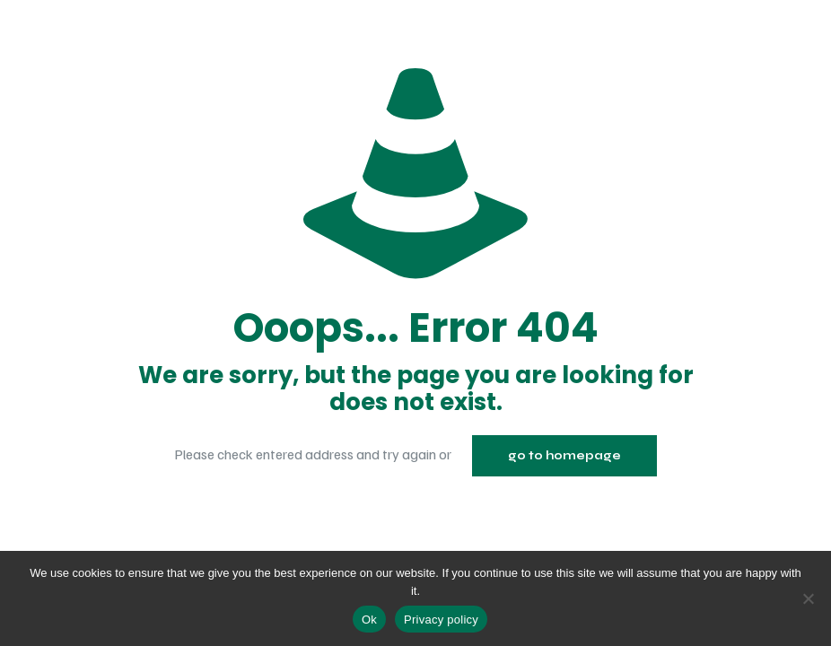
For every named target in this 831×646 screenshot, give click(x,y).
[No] (809, 598)
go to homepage (564, 456)
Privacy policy (441, 619)
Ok (369, 619)
